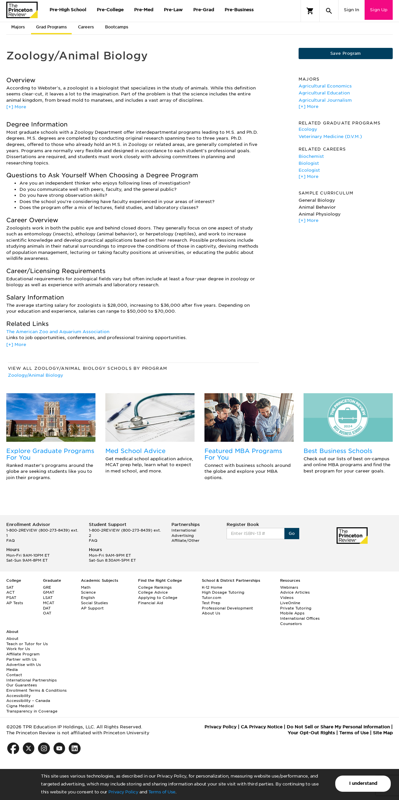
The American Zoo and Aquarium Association (57, 331)
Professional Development (227, 608)
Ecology (308, 129)
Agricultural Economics (325, 86)
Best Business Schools (338, 450)
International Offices (300, 618)
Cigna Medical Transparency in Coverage (31, 708)
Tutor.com (211, 597)
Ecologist (309, 170)
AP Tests (14, 603)
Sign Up (378, 9)
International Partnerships (31, 680)
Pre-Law (173, 9)
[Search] (329, 11)
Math (86, 587)
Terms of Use (161, 791)
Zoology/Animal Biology (35, 375)
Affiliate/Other (185, 540)
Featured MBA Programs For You (243, 454)
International (183, 530)
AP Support (92, 608)
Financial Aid (150, 603)
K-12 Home (212, 587)
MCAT (48, 603)
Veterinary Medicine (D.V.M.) (330, 136)
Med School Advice (135, 450)
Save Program (345, 53)
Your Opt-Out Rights (311, 732)
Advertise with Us (23, 664)
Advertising (182, 535)
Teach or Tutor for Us (27, 644)
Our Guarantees (21, 685)
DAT (47, 608)
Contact (14, 675)
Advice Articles (295, 592)
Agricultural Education (324, 92)
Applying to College (157, 597)
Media (12, 669)
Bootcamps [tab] (116, 26)
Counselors (291, 623)
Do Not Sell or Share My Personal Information (338, 726)
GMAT (48, 592)
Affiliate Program (23, 654)
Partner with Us (21, 659)
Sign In (351, 9)
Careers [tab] (86, 26)
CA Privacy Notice (261, 726)
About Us (211, 613)
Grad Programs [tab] (51, 26)
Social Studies (94, 603)
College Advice (153, 592)
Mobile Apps (292, 613)
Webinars (289, 587)
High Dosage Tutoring (223, 592)
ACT (10, 592)
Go (292, 533)
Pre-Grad (203, 9)
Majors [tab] (18, 26)
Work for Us (18, 648)
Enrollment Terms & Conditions (36, 690)
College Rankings (155, 587)
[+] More (16, 106)
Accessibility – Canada (28, 700)
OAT (47, 613)
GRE (47, 587)
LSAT (48, 597)
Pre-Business (239, 9)
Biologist (309, 163)
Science (88, 592)
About (12, 638)
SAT (10, 587)
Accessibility (18, 695)
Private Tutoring (295, 608)
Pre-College (110, 9)
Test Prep (211, 603)
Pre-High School (68, 9)
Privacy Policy (123, 791)
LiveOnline (290, 603)
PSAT (11, 597)
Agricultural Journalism (325, 100)
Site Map (383, 732)
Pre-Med (143, 9)
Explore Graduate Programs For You (50, 454)
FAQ (10, 540)
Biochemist (311, 156)
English (88, 597)
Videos (287, 597)
